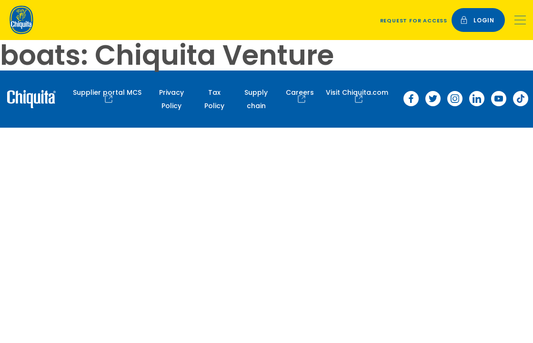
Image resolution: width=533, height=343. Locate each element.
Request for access (413, 20)
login (477, 20)
